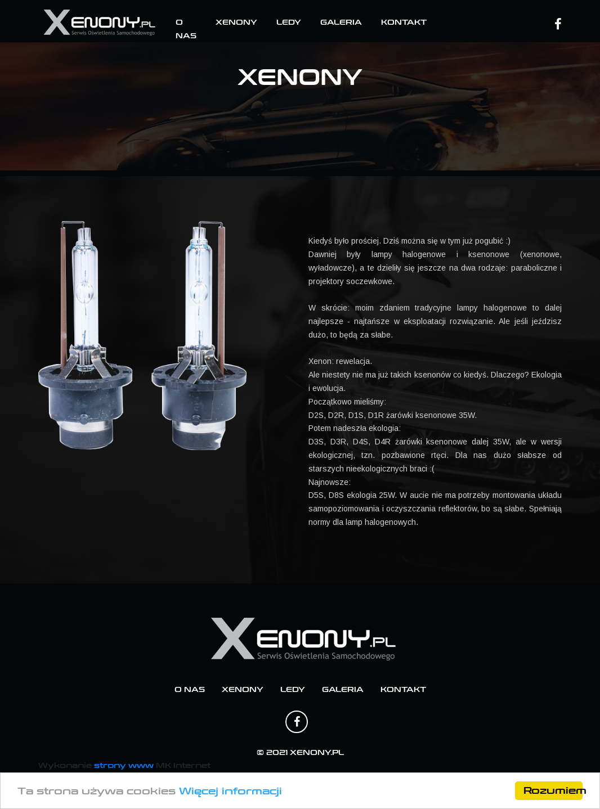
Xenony (236, 22)
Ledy (288, 22)
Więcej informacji (230, 791)
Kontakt (404, 22)
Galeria (341, 22)
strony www (124, 765)
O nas (189, 689)
